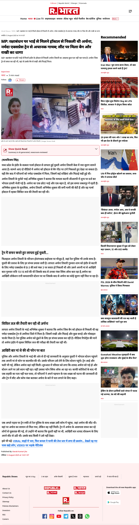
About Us (6, 488)
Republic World (64, 3)
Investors (6, 510)
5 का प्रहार (44, 476)
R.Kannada (83, 3)
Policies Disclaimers (10, 506)
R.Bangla (74, 3)
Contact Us (6, 493)
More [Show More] (115, 19)
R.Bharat (53, 3)
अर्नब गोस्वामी (58, 476)
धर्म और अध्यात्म (105, 326)
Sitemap (5, 501)
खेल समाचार (104, 290)
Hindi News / (6, 31)
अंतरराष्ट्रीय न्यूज (105, 73)
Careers (5, 519)
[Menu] (129, 11)
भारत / (14, 31)
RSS (3, 514)
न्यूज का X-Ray (30, 476)
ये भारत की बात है (112, 476)
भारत (3, 75)
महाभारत (86, 476)
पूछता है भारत (73, 476)
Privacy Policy (7, 497)
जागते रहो (98, 476)
